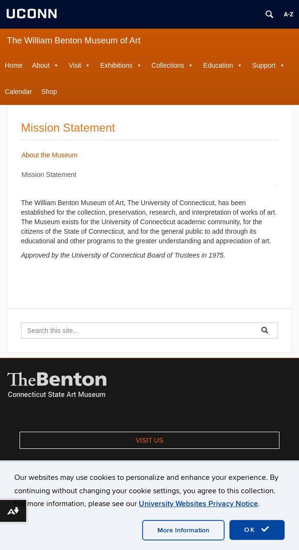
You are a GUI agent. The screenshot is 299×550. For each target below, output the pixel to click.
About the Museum (49, 155)
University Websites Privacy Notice (198, 503)
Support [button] (264, 65)
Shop (49, 91)
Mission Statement (48, 174)
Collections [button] (168, 65)
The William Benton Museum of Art (74, 40)
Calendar (18, 91)
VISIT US (149, 440)
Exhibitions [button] (116, 65)
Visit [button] (75, 65)
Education (218, 65)
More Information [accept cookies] (183, 530)
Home (13, 65)
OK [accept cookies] (257, 529)
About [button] (41, 65)
